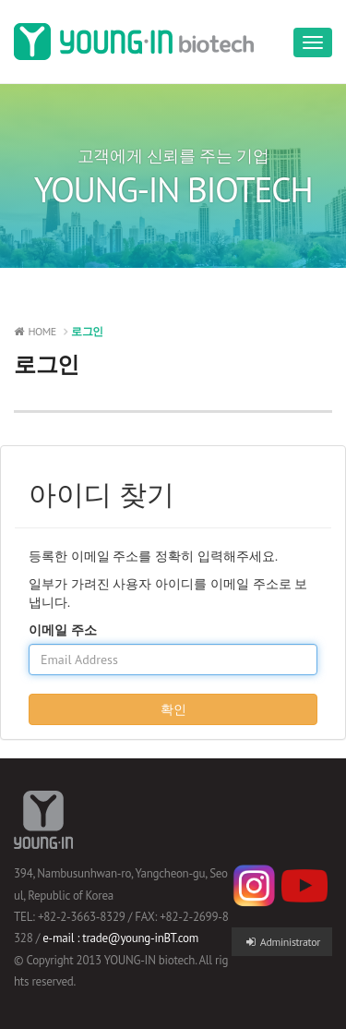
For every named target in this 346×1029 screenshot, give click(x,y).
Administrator (282, 942)
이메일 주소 (63, 630)
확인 (173, 709)
